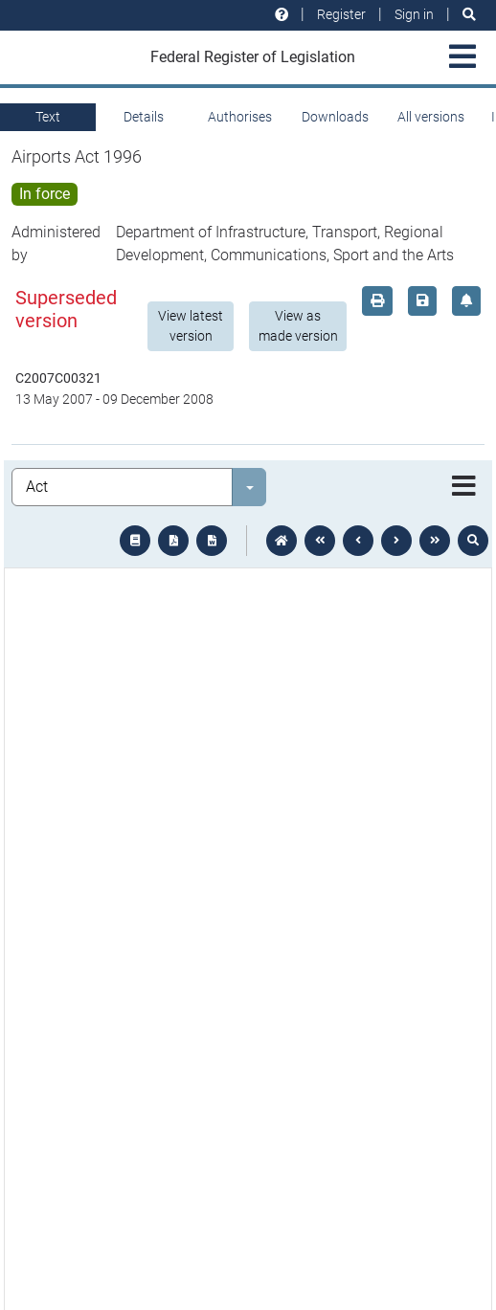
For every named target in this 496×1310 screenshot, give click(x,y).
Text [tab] (47, 116)
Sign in (414, 14)
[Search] (469, 15)
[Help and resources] (281, 15)
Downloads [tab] (335, 116)
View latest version (190, 326)
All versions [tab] (430, 116)
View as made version (298, 326)
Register (341, 14)
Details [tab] (144, 116)
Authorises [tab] (240, 116)
